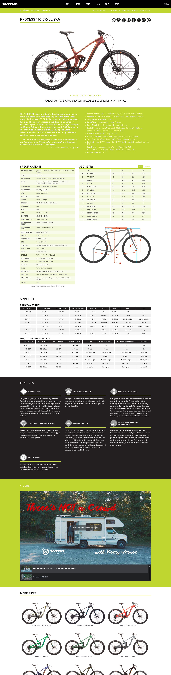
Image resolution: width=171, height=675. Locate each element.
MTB (22, 10)
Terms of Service (85, 672)
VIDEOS (135, 10)
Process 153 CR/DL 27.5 (44, 10)
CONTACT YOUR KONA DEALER (85, 96)
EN (166, 4)
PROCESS (28, 10)
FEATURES (126, 10)
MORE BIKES (145, 10)
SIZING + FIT (115, 10)
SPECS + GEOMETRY (101, 10)
